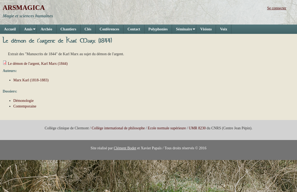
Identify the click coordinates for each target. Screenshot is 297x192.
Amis (27, 30)
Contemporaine (24, 106)
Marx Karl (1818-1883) (31, 80)
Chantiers (68, 29)
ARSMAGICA (24, 7)
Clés (88, 29)
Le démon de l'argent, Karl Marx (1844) (38, 64)
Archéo (46, 29)
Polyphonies (158, 29)
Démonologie (23, 101)
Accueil (10, 29)
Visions (206, 29)
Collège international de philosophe (118, 128)
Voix (223, 29)
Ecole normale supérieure (167, 128)
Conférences (109, 29)
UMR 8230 (197, 128)
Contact (133, 29)
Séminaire (183, 30)
